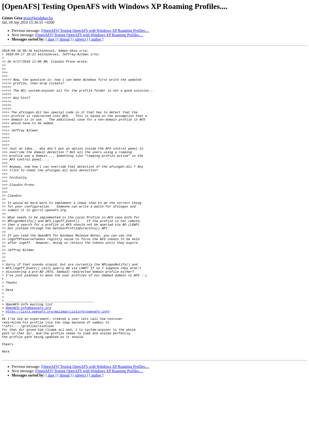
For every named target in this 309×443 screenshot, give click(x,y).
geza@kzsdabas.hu (38, 18)
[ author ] (96, 39)
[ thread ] (64, 39)
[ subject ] (80, 39)
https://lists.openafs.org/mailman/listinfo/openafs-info (57, 364)
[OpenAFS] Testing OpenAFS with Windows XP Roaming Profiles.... (95, 31)
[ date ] (51, 39)
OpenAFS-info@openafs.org (28, 360)
